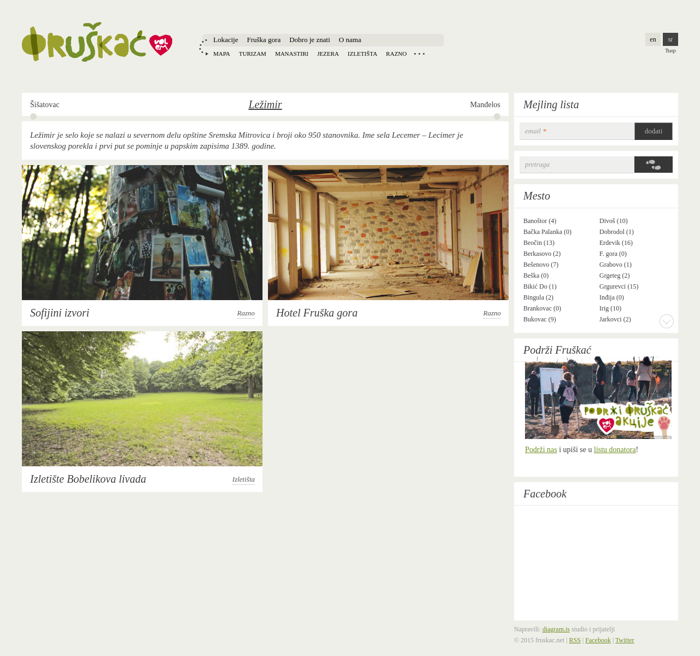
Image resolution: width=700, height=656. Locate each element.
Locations (419, 54)
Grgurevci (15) (618, 286)
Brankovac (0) (542, 308)
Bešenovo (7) (540, 264)
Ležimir (265, 104)
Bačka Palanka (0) (547, 232)
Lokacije (225, 40)
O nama (350, 40)
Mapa (221, 53)
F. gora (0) (613, 253)
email (535, 131)
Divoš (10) (613, 221)
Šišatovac (45, 105)
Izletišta (362, 53)
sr (670, 39)
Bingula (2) (538, 297)
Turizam (252, 53)
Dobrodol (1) (616, 232)
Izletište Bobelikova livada (88, 479)
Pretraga (537, 164)
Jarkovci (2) (615, 319)
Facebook (545, 494)
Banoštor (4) (539, 221)
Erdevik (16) (616, 243)
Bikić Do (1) (540, 286)
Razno (396, 53)
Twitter (624, 640)
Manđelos (485, 105)
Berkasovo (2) (542, 253)
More (666, 321)
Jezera (328, 53)
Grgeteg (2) (614, 275)
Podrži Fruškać (557, 350)
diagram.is (556, 629)
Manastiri (291, 53)
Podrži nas (541, 450)
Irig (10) (610, 308)
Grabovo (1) (615, 264)
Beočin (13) (539, 243)
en (653, 39)
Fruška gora (264, 40)
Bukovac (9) (539, 319)
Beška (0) (536, 275)
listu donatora (615, 450)
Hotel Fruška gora (317, 313)
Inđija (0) (611, 297)
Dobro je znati (309, 40)
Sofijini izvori (59, 313)
